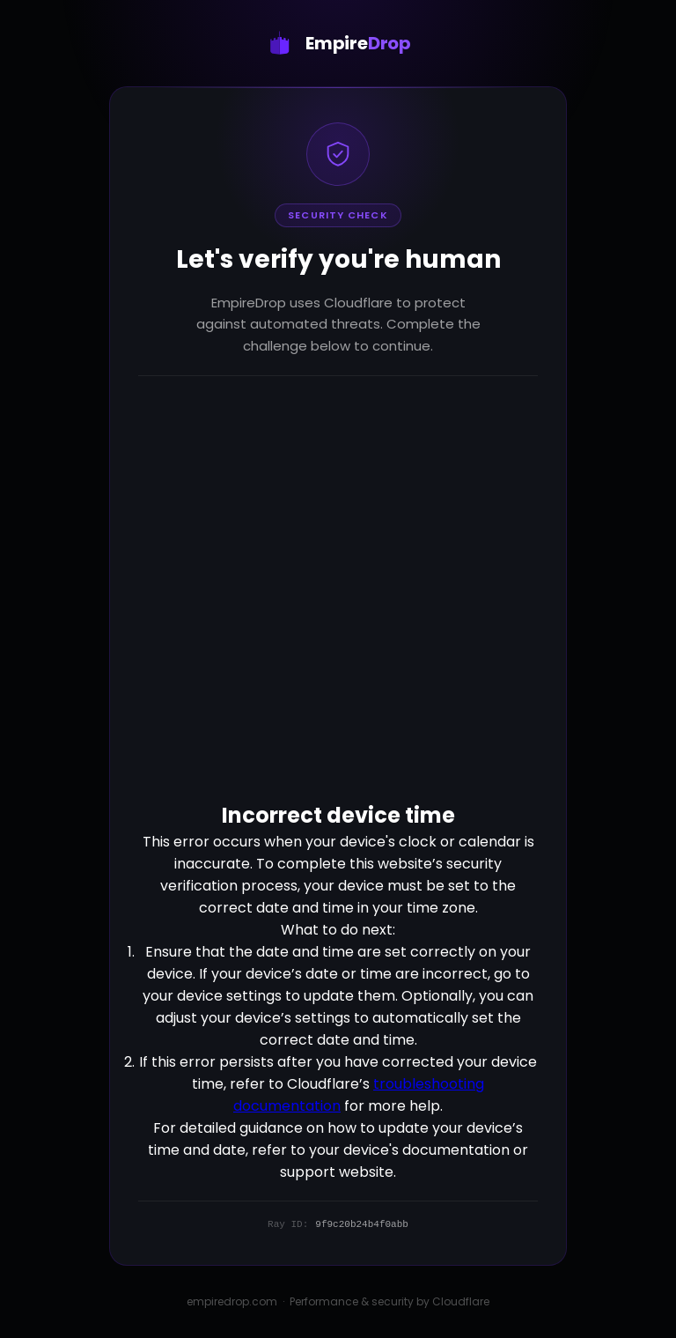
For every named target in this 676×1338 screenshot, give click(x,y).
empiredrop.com (232, 1301)
